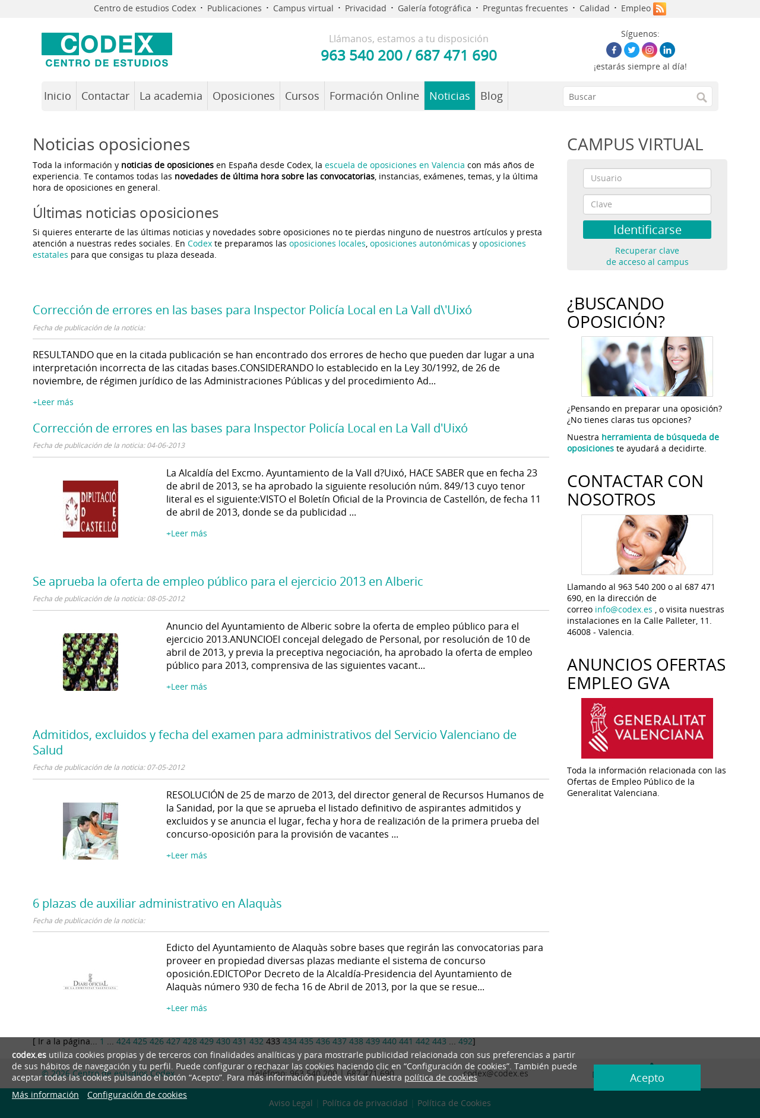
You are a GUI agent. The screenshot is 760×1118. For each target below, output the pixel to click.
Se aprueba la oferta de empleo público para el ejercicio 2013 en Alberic (228, 581)
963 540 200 (362, 55)
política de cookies (440, 1077)
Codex (201, 243)
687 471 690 (456, 55)
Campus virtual (303, 8)
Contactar (105, 96)
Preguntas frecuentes (525, 8)
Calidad (595, 8)
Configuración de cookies (137, 1094)
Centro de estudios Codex (145, 8)
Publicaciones (234, 8)
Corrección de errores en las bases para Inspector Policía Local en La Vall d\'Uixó (252, 310)
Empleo (636, 8)
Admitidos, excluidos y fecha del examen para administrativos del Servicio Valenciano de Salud (275, 742)
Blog (491, 96)
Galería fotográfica (434, 8)
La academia (171, 96)
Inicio (57, 96)
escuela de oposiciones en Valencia (395, 164)
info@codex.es (624, 609)
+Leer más (53, 402)
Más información (45, 1094)
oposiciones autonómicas (420, 243)
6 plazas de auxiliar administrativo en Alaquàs (157, 903)
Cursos (302, 96)
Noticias (449, 96)
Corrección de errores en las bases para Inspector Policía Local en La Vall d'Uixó (250, 428)
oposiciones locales (327, 243)
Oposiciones (244, 96)
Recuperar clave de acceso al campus (647, 256)
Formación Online (374, 96)
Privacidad (366, 8)
